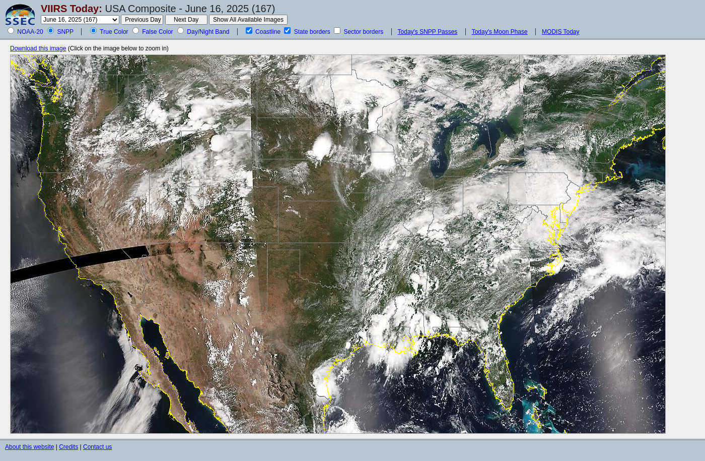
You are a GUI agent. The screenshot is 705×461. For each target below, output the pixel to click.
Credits (68, 446)
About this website (29, 446)
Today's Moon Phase (500, 31)
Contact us (97, 446)
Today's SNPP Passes (428, 31)
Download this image (38, 48)
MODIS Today (560, 31)
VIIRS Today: (71, 8)
